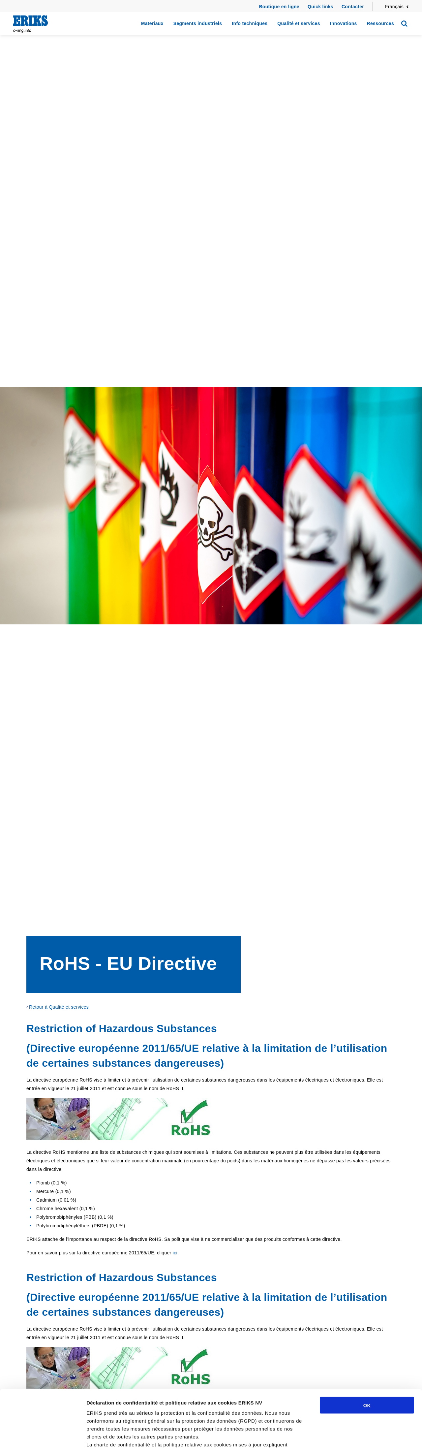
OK (367, 1346)
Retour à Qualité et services (59, 1007)
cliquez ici (205, 1409)
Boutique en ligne (279, 6)
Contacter (353, 6)
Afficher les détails (363, 1435)
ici (175, 1252)
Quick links (320, 6)
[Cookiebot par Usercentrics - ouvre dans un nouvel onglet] (43, 1435)
